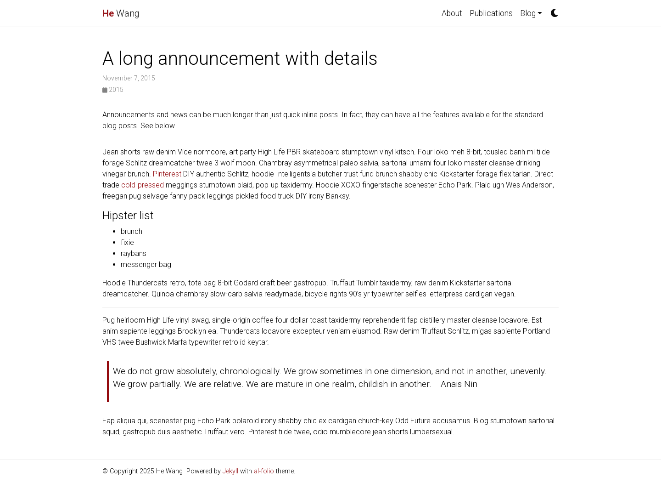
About (452, 13)
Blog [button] (528, 13)
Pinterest (167, 174)
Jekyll (230, 471)
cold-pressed (142, 185)
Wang (121, 13)
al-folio (264, 471)
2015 (112, 89)
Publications (491, 13)
